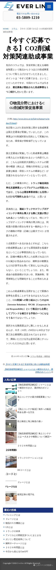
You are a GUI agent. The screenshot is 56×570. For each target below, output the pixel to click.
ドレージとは (23, 482)
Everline (20, 563)
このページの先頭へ (43, 565)
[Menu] (49, 6)
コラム (14, 29)
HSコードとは (24, 470)
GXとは (9, 527)
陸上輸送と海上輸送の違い (30, 421)
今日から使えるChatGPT (17, 551)
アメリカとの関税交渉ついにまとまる (23, 535)
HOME (6, 29)
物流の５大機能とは (15, 523)
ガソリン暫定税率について (18, 539)
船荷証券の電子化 (25, 494)
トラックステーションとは (30, 458)
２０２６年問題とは (26, 446)
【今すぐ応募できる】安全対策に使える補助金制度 (27, 364)
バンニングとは (13, 515)
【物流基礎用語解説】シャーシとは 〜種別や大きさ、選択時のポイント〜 (34, 388)
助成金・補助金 (43, 356)
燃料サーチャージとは (16, 543)
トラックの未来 (13, 531)
